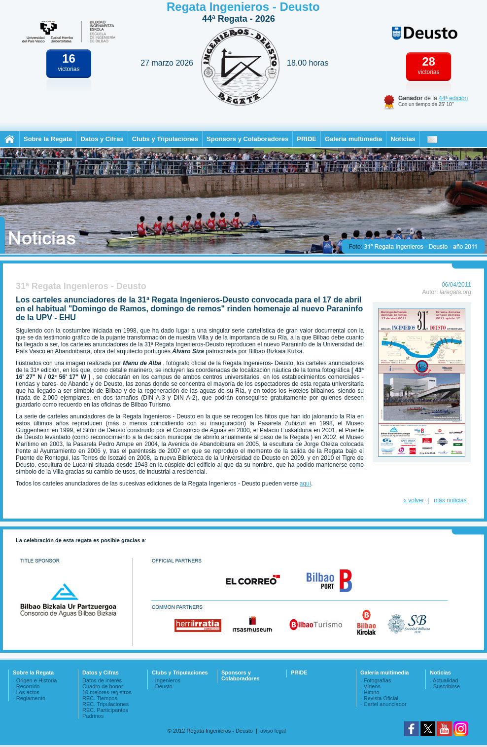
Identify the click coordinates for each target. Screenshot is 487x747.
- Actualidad (444, 680)
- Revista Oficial (379, 698)
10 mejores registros (107, 692)
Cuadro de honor (102, 686)
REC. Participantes (105, 710)
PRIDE (306, 139)
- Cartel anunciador (383, 704)
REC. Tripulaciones (105, 704)
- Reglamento (29, 698)
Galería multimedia (353, 139)
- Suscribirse (445, 686)
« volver (413, 500)
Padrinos (93, 716)
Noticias (403, 139)
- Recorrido (26, 686)
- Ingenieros (166, 680)
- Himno (370, 692)
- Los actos (26, 692)
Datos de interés (102, 680)
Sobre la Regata (48, 139)
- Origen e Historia (35, 680)
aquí (305, 483)
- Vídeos (370, 686)
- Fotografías (375, 680)
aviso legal (273, 731)
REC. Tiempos (99, 698)
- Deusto (162, 686)
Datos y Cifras (101, 139)
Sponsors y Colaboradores (247, 139)
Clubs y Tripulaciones (165, 139)
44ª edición (453, 98)
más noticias (450, 500)
